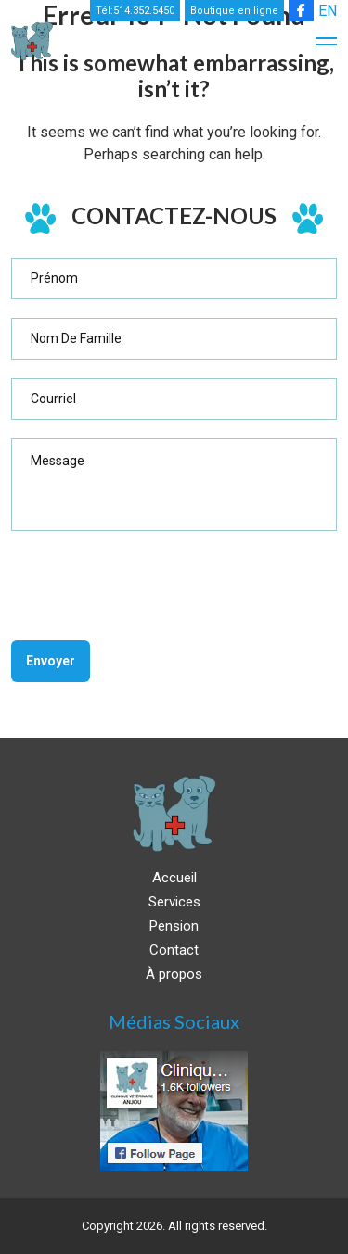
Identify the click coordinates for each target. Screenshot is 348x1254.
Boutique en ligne (234, 11)
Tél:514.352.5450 (135, 11)
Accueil (174, 877)
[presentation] (152, 586)
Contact (174, 950)
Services (174, 901)
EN (327, 10)
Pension (174, 926)
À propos (174, 974)
